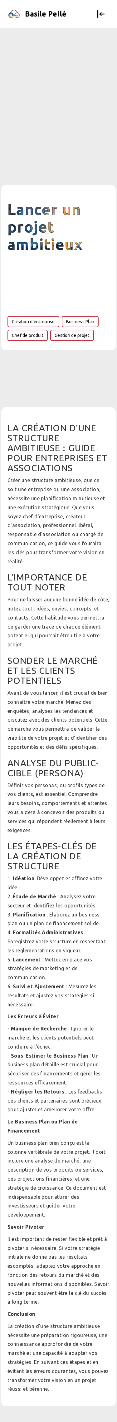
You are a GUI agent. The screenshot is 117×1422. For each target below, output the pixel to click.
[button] (101, 14)
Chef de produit (27, 335)
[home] (39, 14)
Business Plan (80, 321)
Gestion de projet (72, 335)
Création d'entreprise (33, 321)
